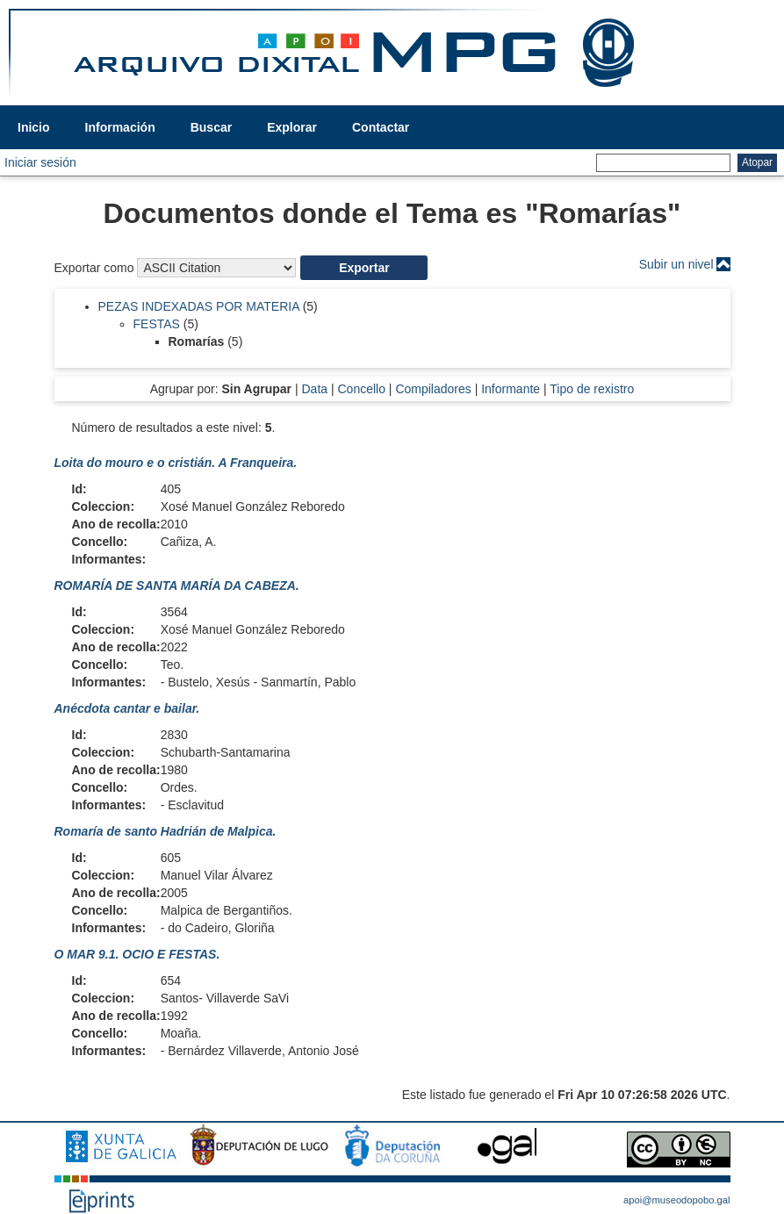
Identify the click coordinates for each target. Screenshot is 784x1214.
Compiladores (433, 389)
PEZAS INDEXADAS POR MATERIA (198, 306)
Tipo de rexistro (592, 389)
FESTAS (156, 324)
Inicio (34, 127)
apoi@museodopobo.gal (676, 1200)
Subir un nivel (676, 264)
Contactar (380, 127)
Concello (361, 389)
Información (120, 127)
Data (314, 389)
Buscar (211, 127)
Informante (510, 389)
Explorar (292, 127)
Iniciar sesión (40, 162)
